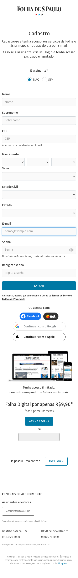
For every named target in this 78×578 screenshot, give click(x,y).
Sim (47, 79)
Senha (6, 242)
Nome (6, 94)
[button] (30, 316)
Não (33, 79)
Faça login (56, 461)
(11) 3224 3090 (11, 537)
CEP (4, 131)
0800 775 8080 (50, 537)
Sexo (5, 168)
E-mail (6, 223)
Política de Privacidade (13, 299)
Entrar (39, 285)
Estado (7, 205)
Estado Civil (10, 187)
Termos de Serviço (61, 296)
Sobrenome (10, 113)
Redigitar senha (13, 265)
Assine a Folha (39, 421)
